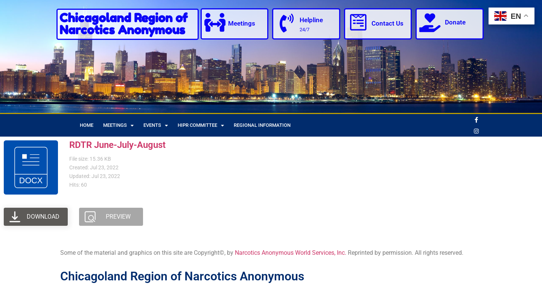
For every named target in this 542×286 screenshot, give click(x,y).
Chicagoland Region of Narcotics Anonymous (123, 24)
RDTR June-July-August (117, 145)
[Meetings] (215, 22)
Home (86, 125)
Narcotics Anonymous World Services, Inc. (290, 252)
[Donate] (429, 22)
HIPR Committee (201, 125)
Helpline (311, 20)
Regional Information (262, 125)
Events (155, 125)
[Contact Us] (358, 22)
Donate (455, 22)
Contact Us (387, 23)
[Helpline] (286, 23)
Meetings (241, 23)
